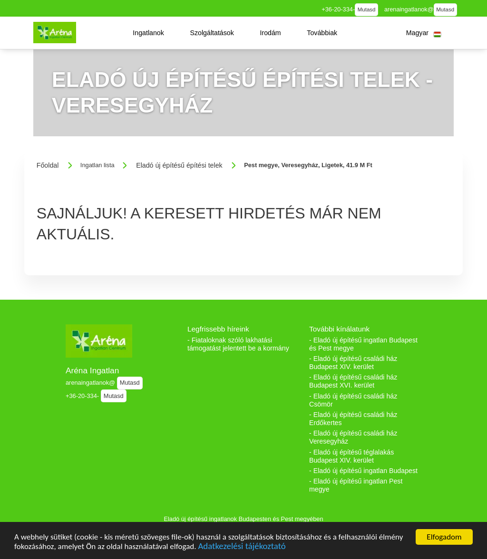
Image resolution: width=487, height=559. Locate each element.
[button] (148, 33)
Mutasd (367, 9)
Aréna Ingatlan (92, 370)
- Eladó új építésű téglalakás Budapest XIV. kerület (351, 456)
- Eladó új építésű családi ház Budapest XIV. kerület (353, 362)
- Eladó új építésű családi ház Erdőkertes (353, 418)
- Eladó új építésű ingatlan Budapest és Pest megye (363, 344)
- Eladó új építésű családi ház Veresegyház (353, 437)
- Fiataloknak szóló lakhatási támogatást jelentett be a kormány (238, 344)
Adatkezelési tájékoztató (241, 546)
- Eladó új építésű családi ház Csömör (353, 400)
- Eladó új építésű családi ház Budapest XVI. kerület (353, 381)
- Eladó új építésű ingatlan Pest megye (355, 485)
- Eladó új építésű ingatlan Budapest (363, 470)
